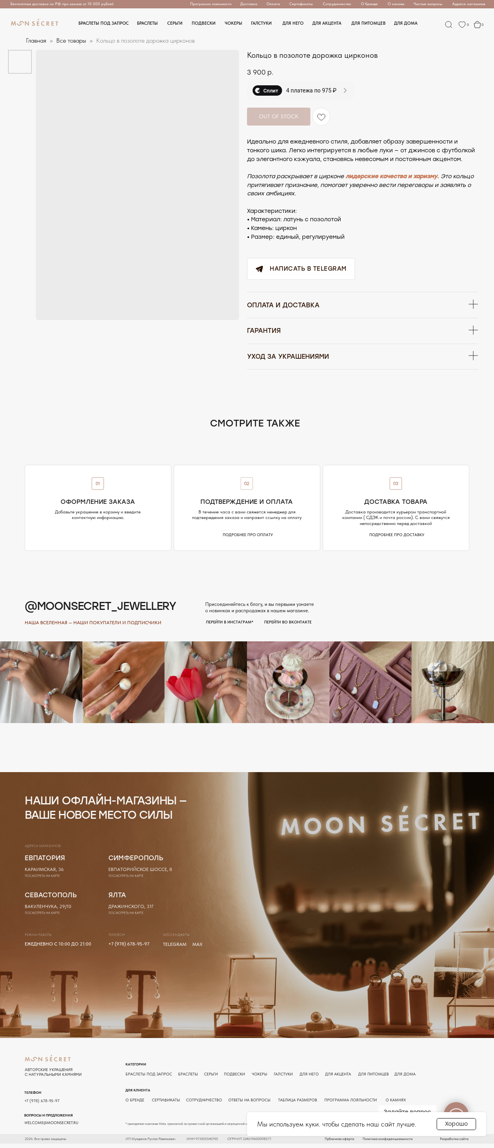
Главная (36, 40)
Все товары (72, 40)
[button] (248, 4)
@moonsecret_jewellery (100, 610)
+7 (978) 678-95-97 (128, 948)
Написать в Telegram (298, 269)
